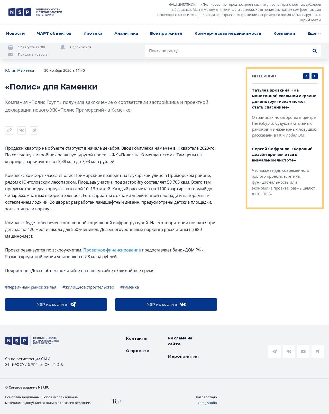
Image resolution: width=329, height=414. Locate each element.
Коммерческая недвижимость (228, 33)
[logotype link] (35, 12)
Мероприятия (183, 356)
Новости (15, 33)
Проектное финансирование (112, 250)
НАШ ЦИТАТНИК (181, 4)
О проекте (137, 350)
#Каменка (129, 287)
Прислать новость (33, 54)
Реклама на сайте (180, 341)
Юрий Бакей (310, 19)
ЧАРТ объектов (54, 33)
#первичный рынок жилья (30, 287)
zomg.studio (207, 402)
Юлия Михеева (19, 70)
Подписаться (80, 47)
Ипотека (93, 33)
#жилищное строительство (88, 287)
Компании (284, 33)
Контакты (137, 338)
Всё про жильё (166, 33)
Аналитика (126, 33)
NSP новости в (56, 304)
